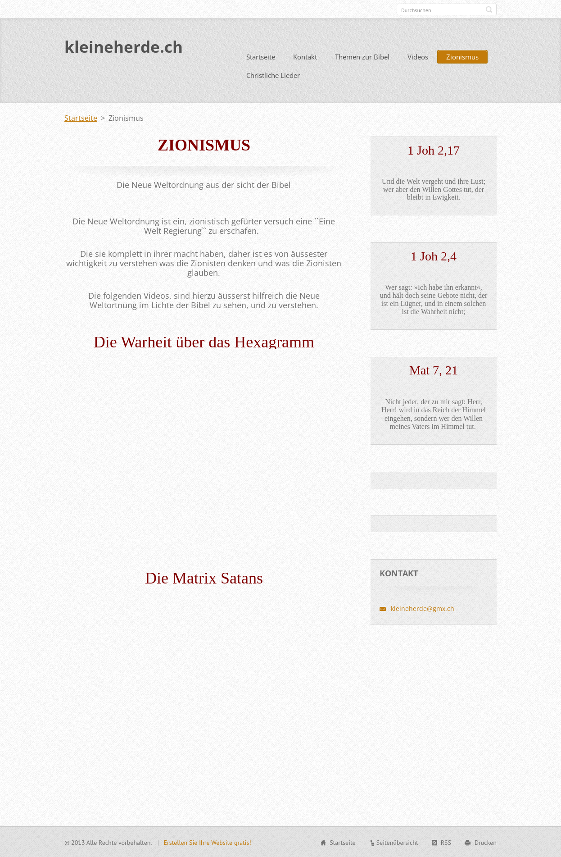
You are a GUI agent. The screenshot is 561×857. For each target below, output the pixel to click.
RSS (446, 842)
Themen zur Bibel (362, 56)
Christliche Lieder (273, 74)
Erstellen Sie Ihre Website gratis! (207, 842)
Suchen (489, 9)
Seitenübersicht (397, 842)
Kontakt (305, 56)
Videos (417, 56)
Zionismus (462, 56)
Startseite (260, 56)
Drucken (486, 842)
